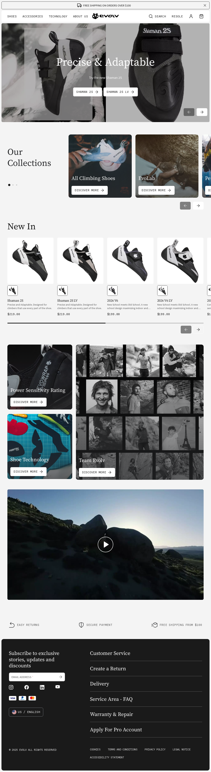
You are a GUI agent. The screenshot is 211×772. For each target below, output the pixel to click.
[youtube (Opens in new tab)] (57, 687)
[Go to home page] (105, 17)
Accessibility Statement (107, 757)
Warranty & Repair (111, 714)
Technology (58, 16)
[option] (12, 290)
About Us (80, 16)
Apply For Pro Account (116, 730)
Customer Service (110, 653)
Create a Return (108, 668)
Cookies (95, 749)
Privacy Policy (155, 749)
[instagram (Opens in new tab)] (11, 687)
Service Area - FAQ (111, 699)
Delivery (99, 684)
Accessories (33, 16)
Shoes (12, 16)
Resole (177, 16)
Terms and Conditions (122, 749)
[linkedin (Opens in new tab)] (42, 687)
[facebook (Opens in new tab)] (26, 687)
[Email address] (37, 676)
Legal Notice (181, 749)
